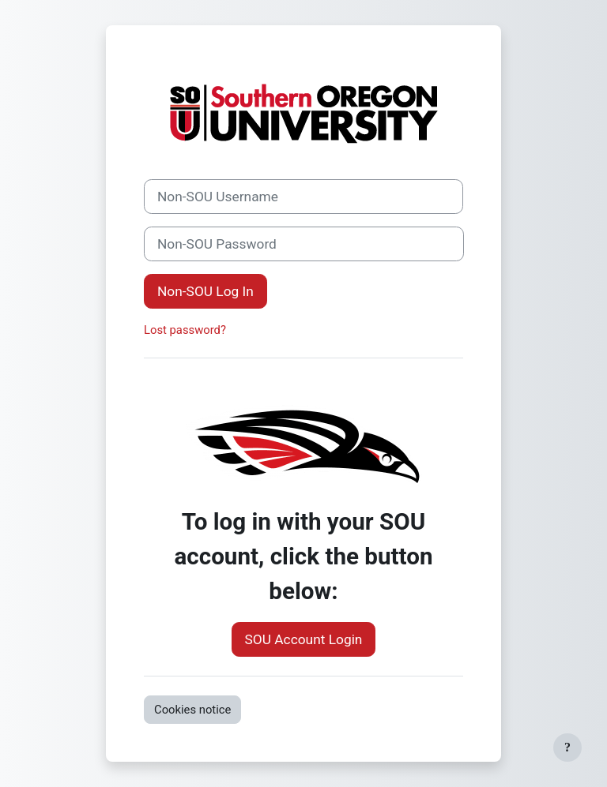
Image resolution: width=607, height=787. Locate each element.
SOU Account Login (304, 639)
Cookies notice (192, 710)
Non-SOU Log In (205, 291)
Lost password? (185, 330)
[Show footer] (567, 747)
